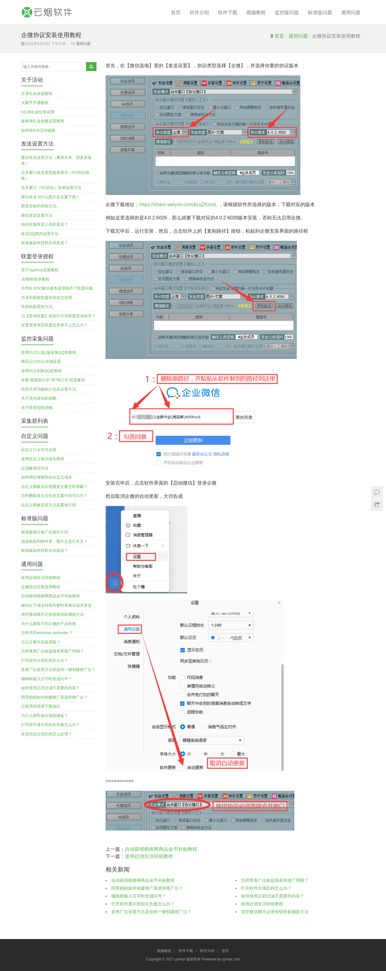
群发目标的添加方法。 (40, 206)
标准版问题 (320, 12)
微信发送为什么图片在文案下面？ (50, 197)
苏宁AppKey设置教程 (40, 270)
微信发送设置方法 (36, 215)
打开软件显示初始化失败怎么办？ (143, 903)
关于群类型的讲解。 (38, 407)
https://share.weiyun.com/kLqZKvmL (178, 204)
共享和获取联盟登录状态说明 (46, 297)
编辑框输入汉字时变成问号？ (138, 896)
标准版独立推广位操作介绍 (44, 532)
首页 (176, 12)
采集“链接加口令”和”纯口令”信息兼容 (53, 380)
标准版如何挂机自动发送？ (44, 242)
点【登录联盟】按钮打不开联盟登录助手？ (58, 316)
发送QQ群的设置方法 (40, 233)
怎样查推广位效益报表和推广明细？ (274, 880)
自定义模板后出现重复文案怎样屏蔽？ (54, 486)
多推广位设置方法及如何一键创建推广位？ (151, 911)
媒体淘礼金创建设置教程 (42, 121)
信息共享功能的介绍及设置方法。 (50, 389)
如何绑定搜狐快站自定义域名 (46, 477)
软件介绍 (199, 12)
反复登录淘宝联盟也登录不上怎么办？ (54, 325)
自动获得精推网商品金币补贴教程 (161, 849)
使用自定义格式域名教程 (42, 459)
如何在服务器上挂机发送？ (44, 224)
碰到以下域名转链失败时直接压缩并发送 (56, 605)
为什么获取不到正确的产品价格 (48, 623)
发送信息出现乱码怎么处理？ (46, 734)
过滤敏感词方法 (35, 468)
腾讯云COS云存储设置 (41, 361)
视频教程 (256, 12)
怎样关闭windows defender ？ (47, 632)
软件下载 (227, 12)
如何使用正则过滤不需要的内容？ (272, 896)
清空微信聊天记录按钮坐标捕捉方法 (274, 911)
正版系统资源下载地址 (40, 706)
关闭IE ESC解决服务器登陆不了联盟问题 (57, 288)
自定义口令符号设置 (38, 450)
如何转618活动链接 (38, 130)
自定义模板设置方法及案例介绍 (48, 505)
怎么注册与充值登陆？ (40, 642)
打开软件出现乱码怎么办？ (266, 888)
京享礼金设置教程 (36, 93)
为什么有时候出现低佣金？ (44, 715)
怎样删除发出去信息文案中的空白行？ (54, 495)
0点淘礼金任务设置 (38, 112)
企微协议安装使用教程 (40, 587)
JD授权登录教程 (35, 279)
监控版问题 (287, 12)
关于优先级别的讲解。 (40, 398)
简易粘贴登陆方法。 (38, 306)
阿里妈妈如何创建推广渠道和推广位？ (147, 888)
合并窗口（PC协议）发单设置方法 (51, 187)
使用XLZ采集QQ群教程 (41, 371)
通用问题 (350, 12)
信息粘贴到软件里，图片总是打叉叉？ (54, 541)
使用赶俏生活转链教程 (149, 856)
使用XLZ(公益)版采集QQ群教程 (48, 352)
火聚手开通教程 (35, 102)
